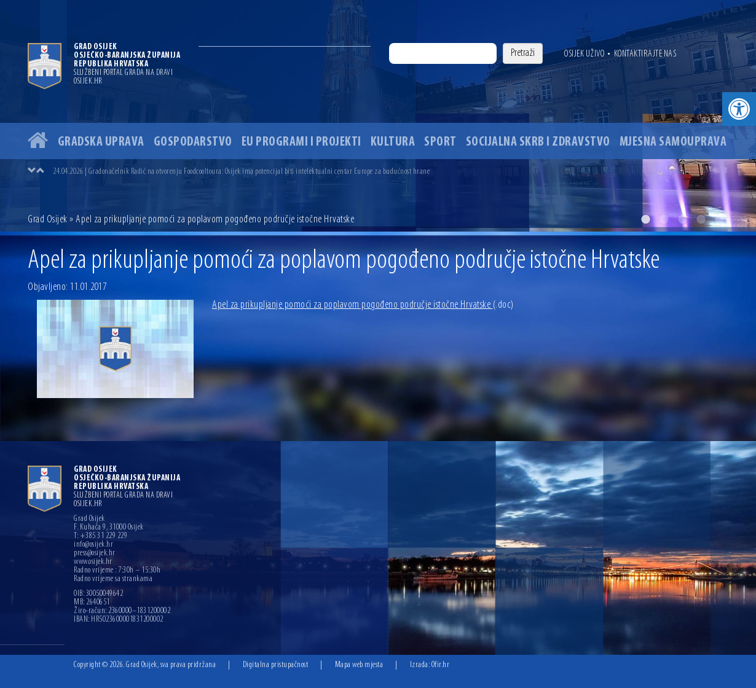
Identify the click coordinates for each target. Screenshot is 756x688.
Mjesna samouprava (673, 142)
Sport (440, 142)
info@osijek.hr (93, 545)
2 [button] (664, 219)
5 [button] (719, 219)
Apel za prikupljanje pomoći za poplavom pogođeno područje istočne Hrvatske (363, 305)
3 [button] (682, 219)
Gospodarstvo (193, 142)
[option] (378, 116)
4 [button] (701, 219)
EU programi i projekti (301, 142)
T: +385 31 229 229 (100, 536)
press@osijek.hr (95, 553)
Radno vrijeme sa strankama (113, 579)
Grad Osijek (48, 219)
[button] (739, 109)
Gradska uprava (101, 142)
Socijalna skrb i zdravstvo (538, 142)
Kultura (393, 142)
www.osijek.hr (93, 562)
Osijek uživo (584, 54)
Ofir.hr (440, 665)
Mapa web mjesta (359, 665)
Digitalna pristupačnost (276, 665)
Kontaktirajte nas (645, 54)
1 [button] (645, 219)
